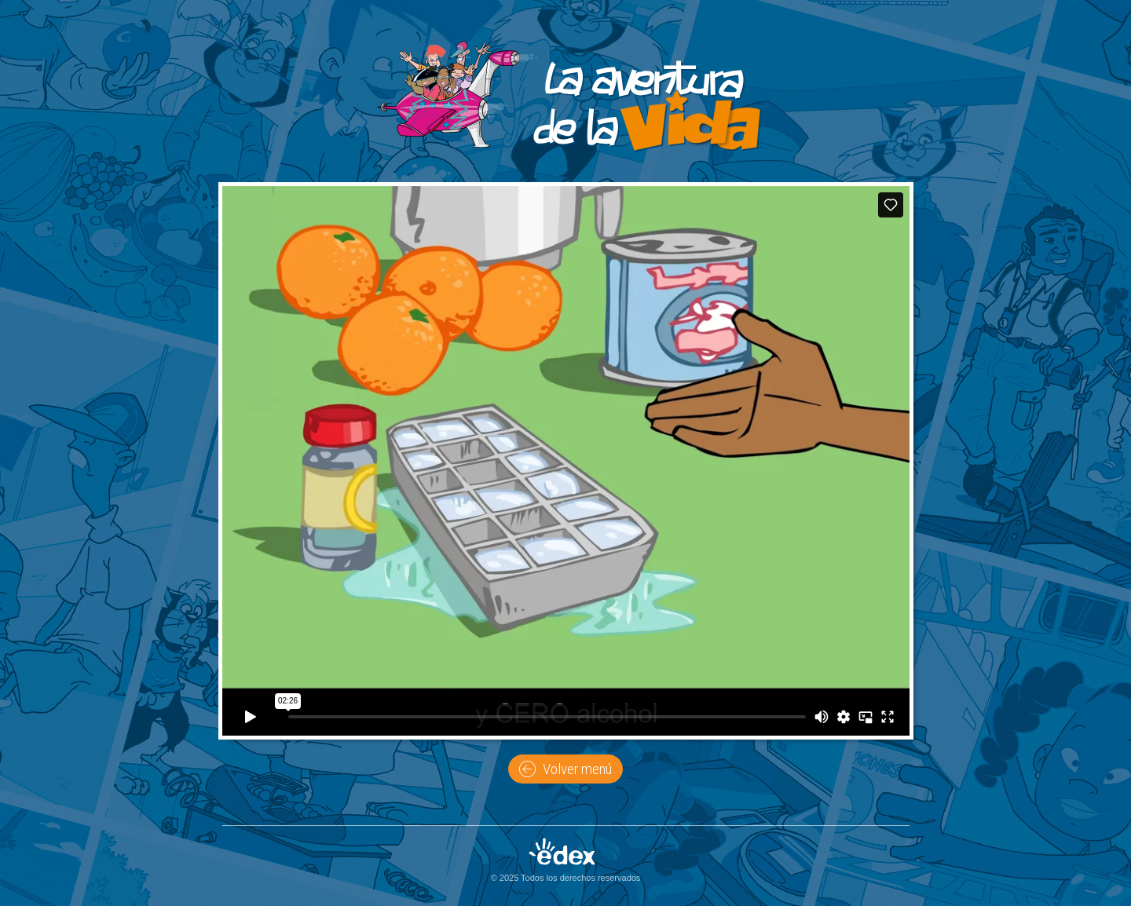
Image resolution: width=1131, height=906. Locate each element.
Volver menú (565, 769)
